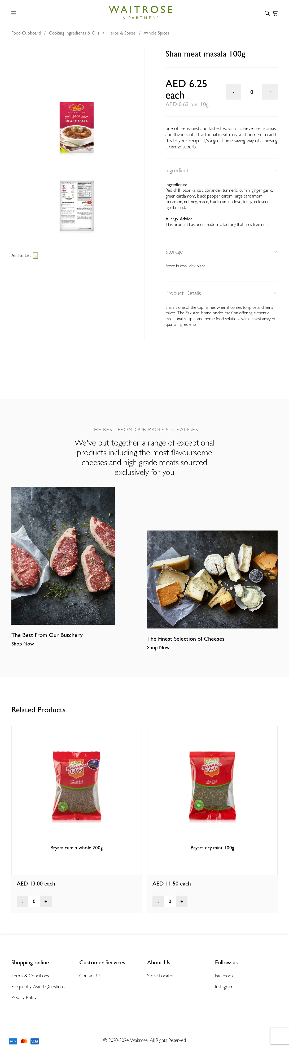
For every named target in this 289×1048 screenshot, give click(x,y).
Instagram (224, 986)
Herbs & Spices (121, 33)
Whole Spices (156, 33)
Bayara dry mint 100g (212, 847)
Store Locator (160, 975)
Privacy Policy (24, 997)
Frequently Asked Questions (38, 986)
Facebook (224, 975)
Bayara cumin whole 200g (76, 847)
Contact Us (90, 975)
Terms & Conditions (30, 975)
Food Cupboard (26, 33)
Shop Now (22, 644)
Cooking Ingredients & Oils (74, 33)
